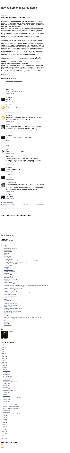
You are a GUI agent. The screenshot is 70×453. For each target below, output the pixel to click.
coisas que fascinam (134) (9, 403)
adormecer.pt (7, 251)
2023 (3, 346)
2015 (3, 356)
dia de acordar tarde (7, 376)
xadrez (5, 323)
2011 (3, 363)
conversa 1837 (6, 388)
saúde (5, 309)
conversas (6, 267)
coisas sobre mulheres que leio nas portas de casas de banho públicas (20, 260)
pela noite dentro (7, 372)
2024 (3, 344)
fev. (4, 428)
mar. (4, 426)
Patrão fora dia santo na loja (10, 303)
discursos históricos (8, 271)
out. (4, 369)
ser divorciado (7, 312)
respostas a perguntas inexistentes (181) (15, 17)
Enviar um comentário (7, 202)
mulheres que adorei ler (9, 291)
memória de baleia (8, 283)
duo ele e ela (7, 276)
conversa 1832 (6, 410)
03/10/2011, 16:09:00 (10, 121)
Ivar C (7, 97)
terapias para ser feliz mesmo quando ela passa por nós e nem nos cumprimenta (22, 317)
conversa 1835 (6, 396)
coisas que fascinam (8, 259)
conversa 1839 (6, 383)
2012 (3, 362)
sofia (5, 314)
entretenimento (7, 277)
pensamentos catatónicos (10, 305)
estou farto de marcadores (10, 279)
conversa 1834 (6, 399)
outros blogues (7, 302)
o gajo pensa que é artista (10, 295)
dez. (4, 365)
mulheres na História (9, 289)
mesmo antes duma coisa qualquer (11, 408)
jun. (4, 420)
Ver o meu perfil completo (15, 333)
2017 (3, 353)
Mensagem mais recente (7, 204)
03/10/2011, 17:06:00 (10, 153)
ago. (4, 417)
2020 (3, 347)
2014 (3, 358)
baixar (5, 254)
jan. (4, 429)
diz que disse (7, 274)
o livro (5, 297)
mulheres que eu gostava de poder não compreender (16, 292)
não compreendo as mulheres (19, 7)
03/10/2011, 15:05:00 (10, 101)
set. (4, 415)
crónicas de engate (8, 270)
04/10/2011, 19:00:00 (10, 191)
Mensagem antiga (39, 204)
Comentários (5, 447)
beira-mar (6, 256)
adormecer (5, 387)
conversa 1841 (6, 378)
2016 (3, 355)
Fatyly (7, 149)
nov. (4, 367)
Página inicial (24, 204)
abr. (4, 424)
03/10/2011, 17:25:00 (10, 171)
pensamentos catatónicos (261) (10, 390)
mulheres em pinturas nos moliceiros (12, 288)
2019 (3, 349)
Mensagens (4, 445)
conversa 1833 (6, 401)
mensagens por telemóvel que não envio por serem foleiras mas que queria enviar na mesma (25, 285)
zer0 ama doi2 (7, 325)
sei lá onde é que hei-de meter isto (12, 311)
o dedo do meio (6, 412)
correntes (6, 268)
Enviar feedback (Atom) (14, 208)
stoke (5, 315)
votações (6, 320)
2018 (3, 351)
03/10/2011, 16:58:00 (10, 145)
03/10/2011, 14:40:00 (10, 93)
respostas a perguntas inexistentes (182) (12, 406)
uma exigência (6, 374)
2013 (3, 360)
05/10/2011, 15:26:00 (10, 198)
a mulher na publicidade (9, 248)
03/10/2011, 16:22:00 (10, 131)
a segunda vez (7, 250)
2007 (3, 437)
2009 (3, 433)
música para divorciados (9, 294)
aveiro (5, 253)
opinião (6, 299)
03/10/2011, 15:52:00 (10, 112)
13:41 (14, 78)
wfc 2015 (6, 321)
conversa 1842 (6, 371)
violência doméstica (8, 318)
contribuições (7, 265)
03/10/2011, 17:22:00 (10, 163)
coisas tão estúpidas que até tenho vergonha (14, 262)
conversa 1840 (6, 379)
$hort (7, 104)
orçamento (6, 300)
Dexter (7, 115)
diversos (6, 273)
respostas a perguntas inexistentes (14, 81)
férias (5, 280)
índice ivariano (7, 282)
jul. (4, 419)
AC (6, 124)
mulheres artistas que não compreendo (13, 286)
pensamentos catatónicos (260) (10, 404)
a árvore (5, 394)
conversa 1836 (6, 392)
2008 (3, 435)
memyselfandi (9, 182)
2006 (3, 438)
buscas (5, 257)
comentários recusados (9, 263)
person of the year (8, 306)
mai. (4, 422)
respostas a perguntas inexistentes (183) (12, 397)
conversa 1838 (6, 385)
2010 (3, 431)
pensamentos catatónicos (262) (10, 381)
